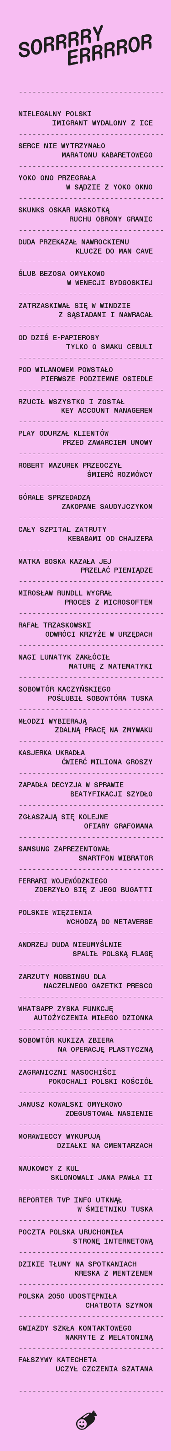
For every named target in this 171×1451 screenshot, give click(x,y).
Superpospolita (85, 1421)
